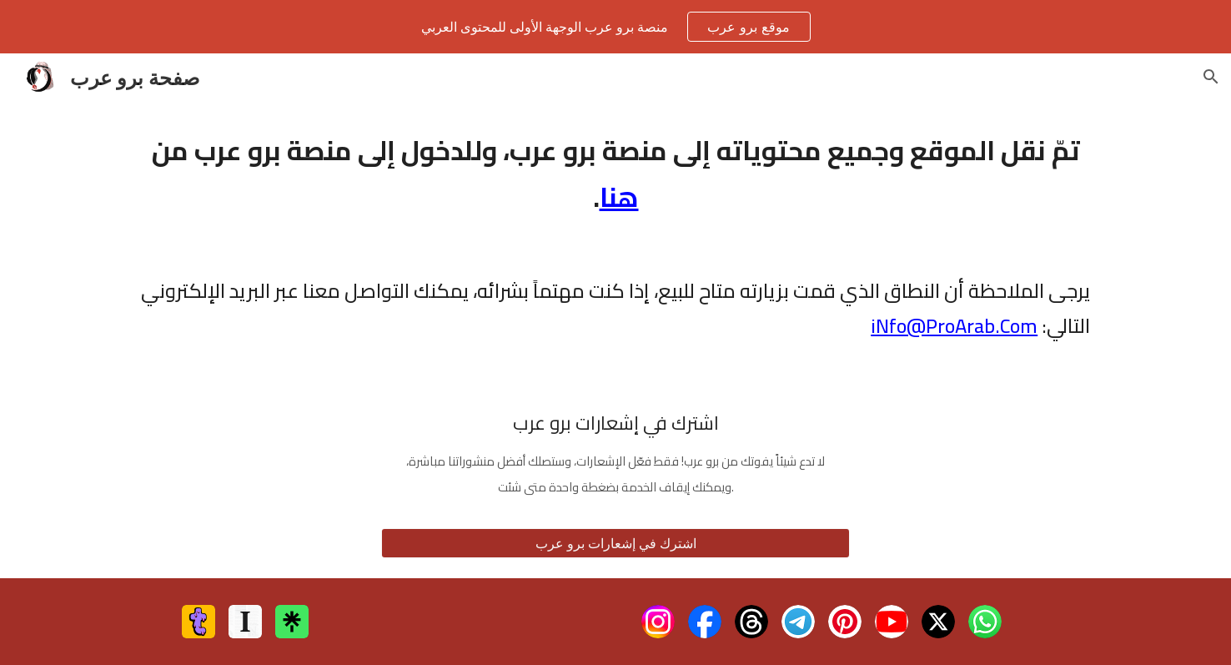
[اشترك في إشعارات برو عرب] (615, 543)
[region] (615, 26)
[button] (1211, 77)
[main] (615, 173)
